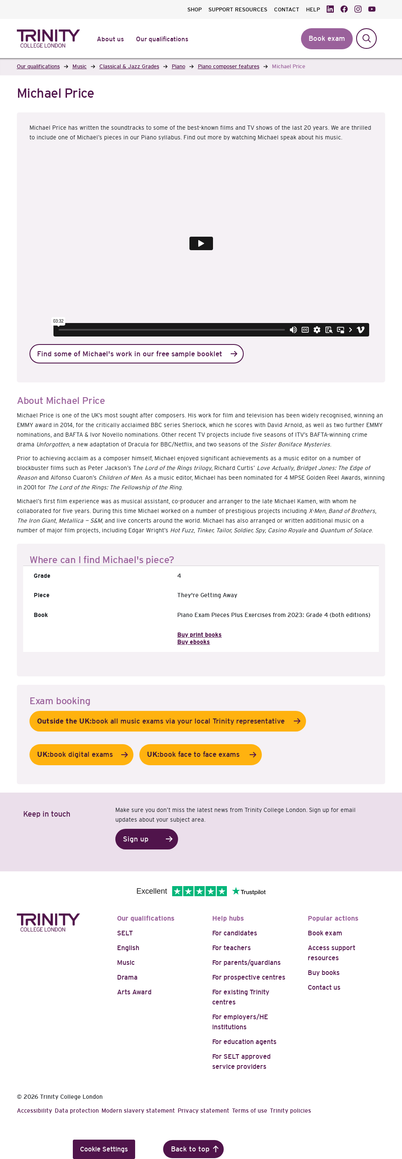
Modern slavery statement (138, 1110)
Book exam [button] (327, 39)
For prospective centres (248, 977)
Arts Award (134, 992)
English (128, 947)
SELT (125, 933)
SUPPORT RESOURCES (237, 9)
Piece (42, 595)
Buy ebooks (193, 641)
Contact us (324, 987)
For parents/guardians (246, 962)
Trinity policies (290, 1110)
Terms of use (249, 1110)
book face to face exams (194, 754)
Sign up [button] (136, 839)
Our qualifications (146, 918)
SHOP (194, 9)
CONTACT (286, 9)
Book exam (325, 933)
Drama (127, 977)
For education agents (244, 1041)
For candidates (234, 933)
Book (41, 615)
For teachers (231, 947)
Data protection (77, 1110)
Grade (42, 575)
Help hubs (228, 918)
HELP (313, 9)
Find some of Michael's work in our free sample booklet (129, 354)
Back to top (190, 1149)
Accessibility (34, 1110)
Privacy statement (203, 1110)
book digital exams (75, 754)
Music (126, 962)
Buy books (324, 972)
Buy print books (199, 634)
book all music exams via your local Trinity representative (161, 721)
